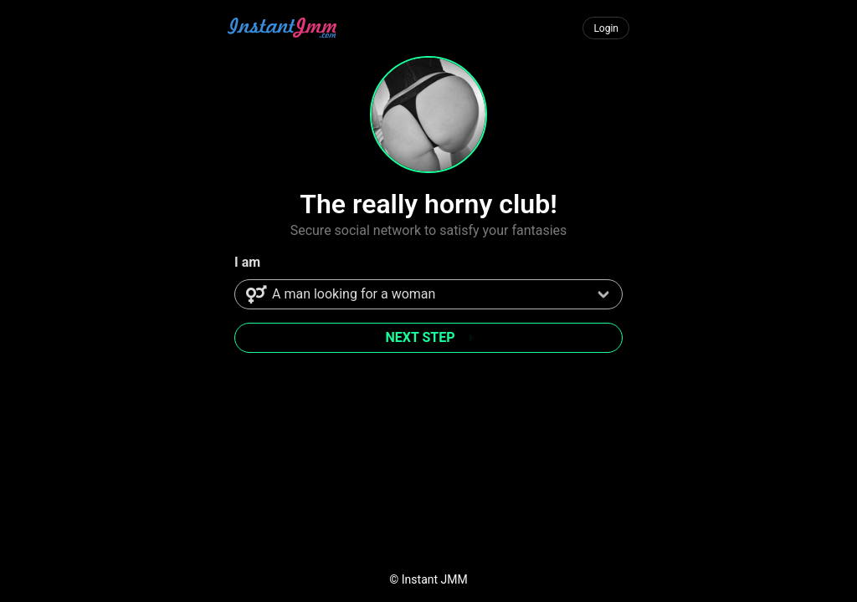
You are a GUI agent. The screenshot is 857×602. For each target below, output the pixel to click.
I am (247, 262)
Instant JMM (435, 579)
